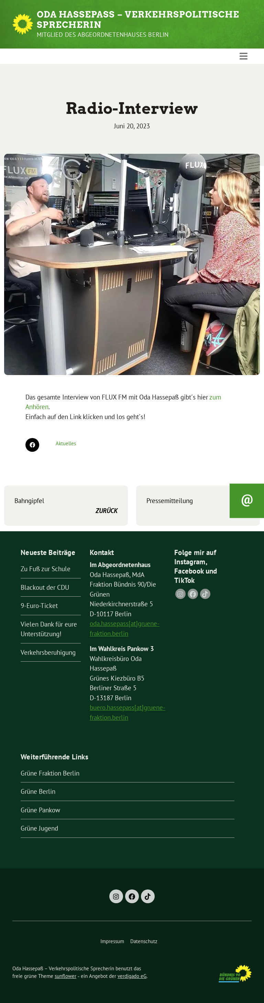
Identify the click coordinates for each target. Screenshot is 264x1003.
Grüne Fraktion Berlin (50, 773)
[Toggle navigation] (243, 56)
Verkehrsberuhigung (48, 652)
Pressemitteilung (198, 506)
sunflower (65, 976)
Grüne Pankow (40, 810)
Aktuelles (66, 443)
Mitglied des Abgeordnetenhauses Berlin (103, 35)
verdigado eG (132, 976)
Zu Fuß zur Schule (45, 569)
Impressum (112, 941)
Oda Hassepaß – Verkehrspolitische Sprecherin (138, 19)
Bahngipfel (66, 506)
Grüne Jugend (39, 828)
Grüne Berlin (38, 791)
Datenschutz (143, 941)
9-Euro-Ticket (39, 605)
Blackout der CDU (45, 587)
